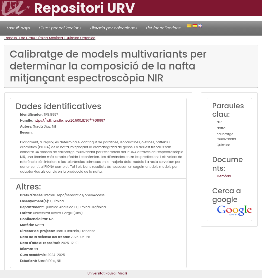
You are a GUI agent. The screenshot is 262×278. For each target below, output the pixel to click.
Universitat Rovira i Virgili (107, 273)
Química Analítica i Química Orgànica (64, 38)
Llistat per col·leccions (60, 28)
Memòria (224, 176)
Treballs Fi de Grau (19, 38)
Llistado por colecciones (114, 28)
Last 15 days (18, 28)
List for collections (163, 28)
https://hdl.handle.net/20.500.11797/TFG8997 (69, 120)
